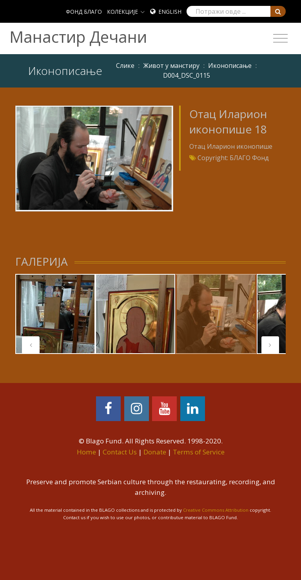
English (169, 11)
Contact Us (120, 451)
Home (86, 451)
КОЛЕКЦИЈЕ (122, 11)
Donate (154, 451)
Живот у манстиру (171, 65)
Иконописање (230, 65)
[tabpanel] (55, 314)
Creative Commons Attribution (215, 510)
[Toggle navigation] (280, 38)
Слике (125, 65)
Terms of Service (199, 451)
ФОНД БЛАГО (84, 11)
